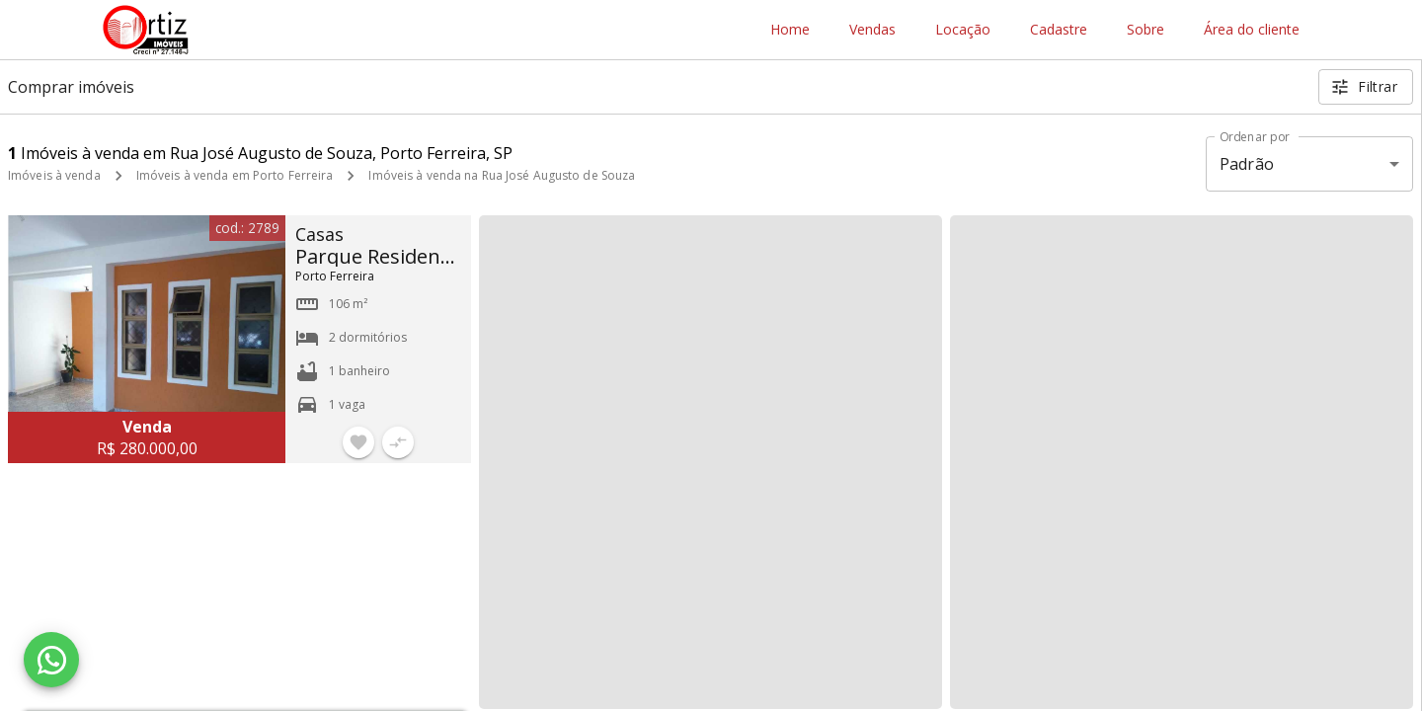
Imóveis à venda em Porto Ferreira (235, 175)
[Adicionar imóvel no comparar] (398, 442)
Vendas (872, 30)
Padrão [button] (1247, 164)
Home (790, 30)
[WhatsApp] (51, 659)
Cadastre (1058, 30)
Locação (962, 30)
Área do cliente (1252, 30)
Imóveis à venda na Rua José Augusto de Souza (501, 175)
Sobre (1145, 30)
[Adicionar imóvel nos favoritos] (358, 442)
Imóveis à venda (54, 175)
